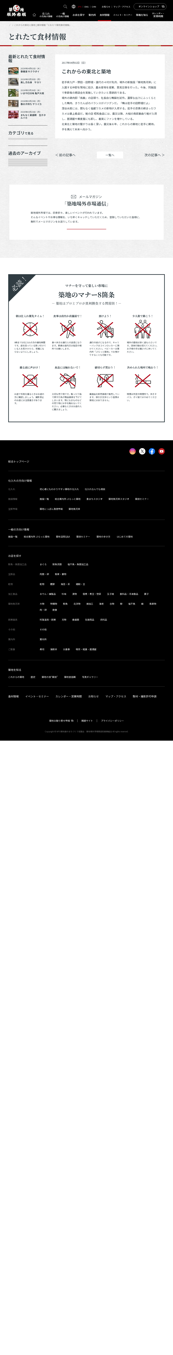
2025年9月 (19, 335)
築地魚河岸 (74, 1123)
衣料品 (103, 1234)
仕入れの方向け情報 (20, 1095)
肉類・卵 (17, 178)
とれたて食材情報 (25, 25)
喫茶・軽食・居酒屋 (86, 1263)
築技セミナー (142, 1113)
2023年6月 (19, 611)
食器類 (75, 1234)
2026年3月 (19, 278)
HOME (11, 25)
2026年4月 (19, 266)
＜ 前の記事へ (65, 159)
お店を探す (79, 15)
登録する (86, 838)
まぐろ (43, 1178)
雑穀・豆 (80, 1198)
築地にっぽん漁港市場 (51, 1123)
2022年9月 (19, 703)
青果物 (152, 1218)
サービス (17, 224)
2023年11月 (19, 554)
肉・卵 (43, 1224)
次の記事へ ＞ (154, 159)
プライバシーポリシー (112, 1335)
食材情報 (104, 15)
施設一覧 (44, 1113)
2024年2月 (19, 531)
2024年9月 (19, 450)
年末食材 (17, 144)
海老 (101, 1218)
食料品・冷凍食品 (129, 1208)
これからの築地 (16, 1291)
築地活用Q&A (63, 1151)
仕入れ (46, 15)
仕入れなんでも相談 (95, 1103)
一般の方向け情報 (18, 1144)
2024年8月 (19, 462)
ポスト (137, 144)
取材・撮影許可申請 (144, 1311)
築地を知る (142, 15)
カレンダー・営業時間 (68, 1311)
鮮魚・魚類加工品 (23, 155)
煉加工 (89, 1218)
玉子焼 (110, 1208)
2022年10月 (19, 692)
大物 (42, 1218)
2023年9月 (19, 577)
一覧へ (110, 160)
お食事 (66, 1263)
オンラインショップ (149, 6)
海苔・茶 (65, 1198)
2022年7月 (19, 727)
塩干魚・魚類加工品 (78, 1178)
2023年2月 (19, 657)
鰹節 (52, 1198)
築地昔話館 (70, 1291)
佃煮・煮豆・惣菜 (92, 1208)
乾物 (15, 190)
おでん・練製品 (48, 1208)
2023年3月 (19, 646)
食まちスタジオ (94, 1113)
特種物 (53, 1218)
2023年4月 (19, 635)
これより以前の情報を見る (28, 763)
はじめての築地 (125, 1151)
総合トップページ (18, 1076)
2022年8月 (19, 715)
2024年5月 (19, 496)
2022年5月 (19, 750)
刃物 (64, 1234)
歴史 (33, 1291)
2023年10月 (19, 565)
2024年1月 (19, 542)
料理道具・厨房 (48, 1234)
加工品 (16, 201)
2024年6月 (19, 485)
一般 (62, 15)
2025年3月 (19, 393)
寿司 (42, 1263)
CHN (94, 6)
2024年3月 (19, 519)
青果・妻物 (19, 167)
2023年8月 (19, 589)
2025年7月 (19, 358)
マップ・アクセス (121, 6)
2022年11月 (19, 681)
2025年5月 (19, 381)
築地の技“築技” (50, 1291)
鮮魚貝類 (57, 1178)
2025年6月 (19, 370)
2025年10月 (19, 324)
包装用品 (89, 1234)
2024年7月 (19, 473)
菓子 (146, 1208)
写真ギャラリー (90, 1291)
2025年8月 (19, 347)
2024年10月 (19, 439)
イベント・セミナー (37, 1311)
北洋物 (77, 1218)
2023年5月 (19, 623)
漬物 (74, 1208)
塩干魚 (131, 1218)
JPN (79, 6)
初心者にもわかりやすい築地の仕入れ (59, 1103)
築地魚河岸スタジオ (118, 1113)
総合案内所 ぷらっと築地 (68, 1113)
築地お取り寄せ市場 (59, 1335)
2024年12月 (19, 427)
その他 (16, 236)
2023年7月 (19, 600)
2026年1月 (19, 289)
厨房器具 (17, 213)
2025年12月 (19, 301)
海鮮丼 (53, 1263)
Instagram (155, 144)
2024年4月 (19, 508)
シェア (118, 144)
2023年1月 (19, 669)
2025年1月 (19, 416)
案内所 (92, 15)
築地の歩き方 (103, 1151)
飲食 (55, 1224)
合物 (112, 1218)
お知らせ (106, 6)
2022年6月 (19, 738)
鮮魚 (65, 1218)
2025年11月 (19, 312)
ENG (87, 6)
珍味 (64, 1208)
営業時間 (158, 15)
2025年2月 (19, 404)
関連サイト (87, 1335)
